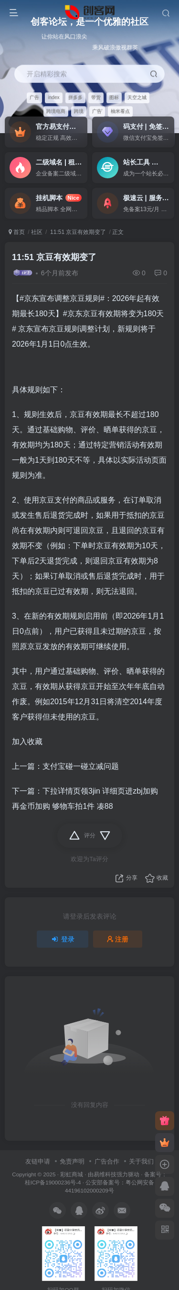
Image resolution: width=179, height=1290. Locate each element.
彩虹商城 (71, 1174)
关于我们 (141, 1161)
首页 (17, 232)
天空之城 (137, 97)
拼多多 (75, 97)
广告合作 (107, 1161)
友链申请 (37, 1161)
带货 (96, 97)
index (53, 97)
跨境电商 (55, 111)
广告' (97, 111)
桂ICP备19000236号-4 (53, 1182)
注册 (118, 939)
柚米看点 (120, 111)
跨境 (79, 111)
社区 (36, 232)
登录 (62, 939)
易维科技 (105, 1174)
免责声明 (72, 1161)
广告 (34, 97)
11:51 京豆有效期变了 (77, 232)
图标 (114, 97)
